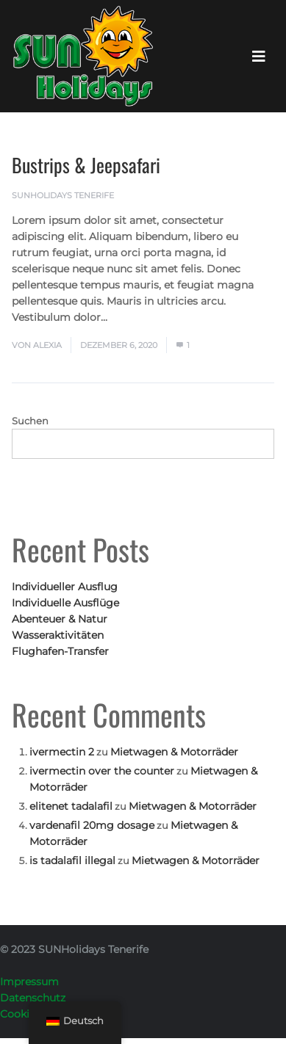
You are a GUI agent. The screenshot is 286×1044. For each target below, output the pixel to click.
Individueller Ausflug (65, 586)
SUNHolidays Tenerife (63, 195)
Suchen (30, 421)
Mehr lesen (140, 317)
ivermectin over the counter (101, 770)
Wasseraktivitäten (58, 635)
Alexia (47, 345)
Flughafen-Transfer (60, 651)
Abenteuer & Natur (59, 619)
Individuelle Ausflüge (65, 602)
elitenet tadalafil (70, 806)
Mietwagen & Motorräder (174, 751)
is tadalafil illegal (72, 860)
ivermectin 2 (61, 751)
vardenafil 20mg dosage (91, 825)
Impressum (29, 981)
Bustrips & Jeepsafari (86, 165)
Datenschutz (32, 997)
